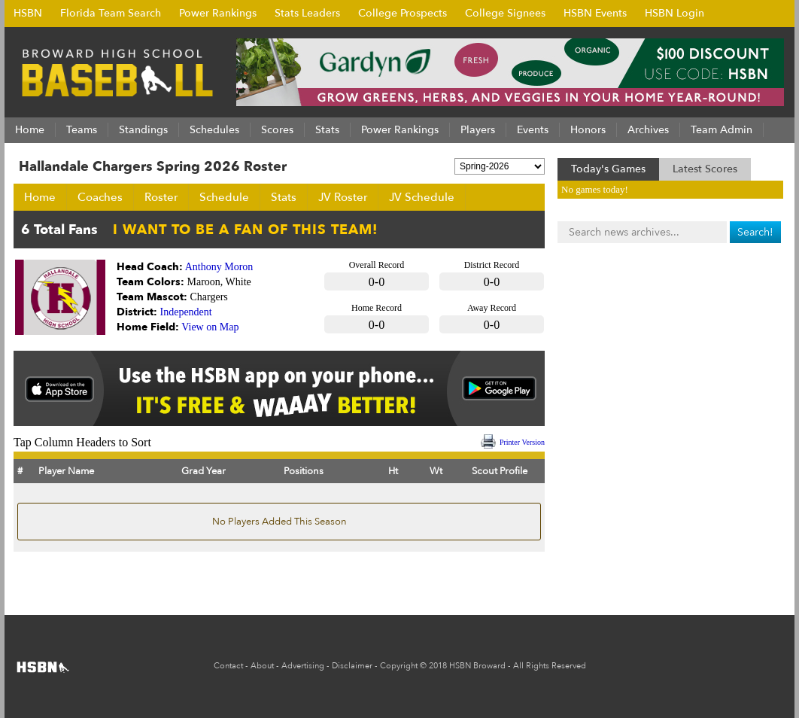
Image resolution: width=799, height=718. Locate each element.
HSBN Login (674, 13)
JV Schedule (421, 197)
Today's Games (608, 169)
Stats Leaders (307, 13)
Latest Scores (705, 169)
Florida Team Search (110, 13)
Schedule (224, 197)
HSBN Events (595, 13)
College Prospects (402, 13)
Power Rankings (218, 13)
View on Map (209, 327)
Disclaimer (352, 665)
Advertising (302, 665)
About (262, 665)
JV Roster (342, 197)
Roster (161, 197)
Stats (283, 197)
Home (40, 197)
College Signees (505, 13)
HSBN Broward (477, 665)
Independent (186, 312)
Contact (228, 665)
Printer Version (522, 442)
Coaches (100, 197)
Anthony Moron (219, 266)
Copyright (399, 665)
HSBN (28, 13)
